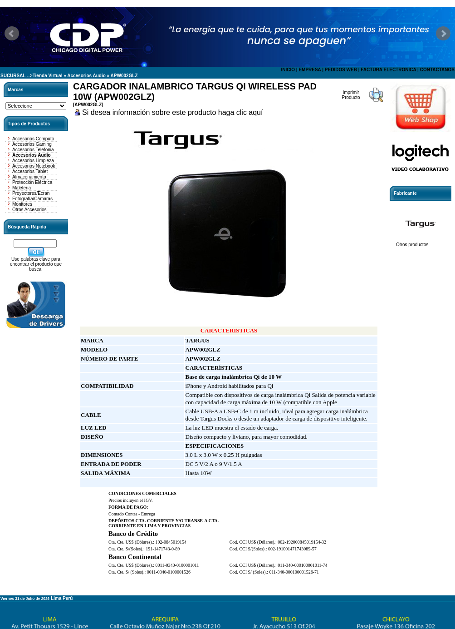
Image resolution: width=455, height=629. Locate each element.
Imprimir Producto (351, 95)
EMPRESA (309, 69)
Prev (12, 33)
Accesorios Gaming (32, 144)
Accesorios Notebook (33, 165)
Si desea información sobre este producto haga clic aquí (172, 112)
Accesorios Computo (33, 138)
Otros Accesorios (29, 209)
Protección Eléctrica (32, 182)
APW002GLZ (124, 75)
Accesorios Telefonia (33, 149)
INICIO (288, 69)
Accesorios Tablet (30, 171)
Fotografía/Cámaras (32, 198)
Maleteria (21, 187)
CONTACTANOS (437, 69)
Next (443, 33)
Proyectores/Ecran (30, 193)
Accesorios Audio (86, 75)
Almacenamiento (29, 176)
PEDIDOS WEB (341, 69)
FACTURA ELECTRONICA (388, 69)
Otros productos (412, 244)
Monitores (22, 204)
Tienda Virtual (48, 75)
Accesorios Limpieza (33, 160)
